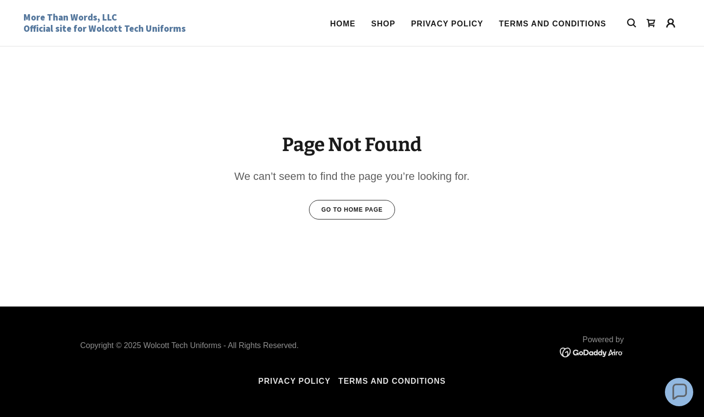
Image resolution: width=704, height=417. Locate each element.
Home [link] (342, 24)
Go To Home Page (352, 209)
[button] (671, 23)
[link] (115, 29)
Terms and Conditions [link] (552, 24)
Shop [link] (383, 24)
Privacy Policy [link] (447, 24)
